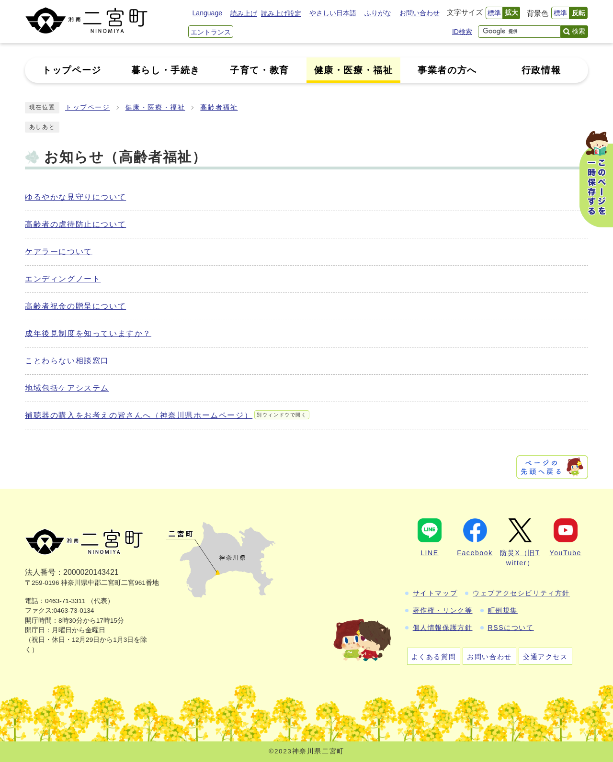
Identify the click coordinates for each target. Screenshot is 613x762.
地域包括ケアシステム (67, 388)
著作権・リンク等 (443, 610)
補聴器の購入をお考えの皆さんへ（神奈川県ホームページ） (167, 415)
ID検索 (462, 31)
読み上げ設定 (281, 13)
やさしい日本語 (332, 13)
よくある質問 (433, 657)
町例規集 (503, 610)
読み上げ (243, 13)
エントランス (211, 32)
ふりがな (377, 13)
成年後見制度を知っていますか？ (88, 333)
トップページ (87, 107)
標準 (494, 13)
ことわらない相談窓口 (67, 361)
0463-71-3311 (65, 601)
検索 (578, 31)
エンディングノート (63, 279)
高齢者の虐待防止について (75, 224)
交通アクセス (545, 657)
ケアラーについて (58, 251)
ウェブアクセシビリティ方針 (521, 593)
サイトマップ (435, 593)
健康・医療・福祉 (155, 107)
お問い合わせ (419, 13)
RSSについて (511, 627)
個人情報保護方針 (443, 627)
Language (207, 13)
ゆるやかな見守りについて (75, 197)
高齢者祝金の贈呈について (75, 306)
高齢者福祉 (219, 107)
